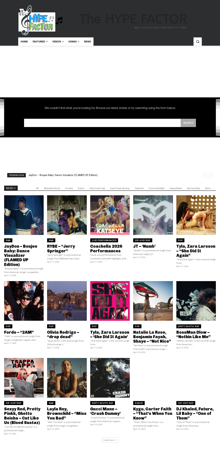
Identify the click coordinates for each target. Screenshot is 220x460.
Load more (110, 440)
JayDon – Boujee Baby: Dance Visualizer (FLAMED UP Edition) (62, 175)
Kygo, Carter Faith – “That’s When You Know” (152, 414)
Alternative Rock (52, 188)
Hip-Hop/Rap (193, 188)
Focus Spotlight (156, 188)
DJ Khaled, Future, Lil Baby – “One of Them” (195, 414)
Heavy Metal (176, 188)
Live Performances (104, 240)
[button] (198, 41)
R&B (8, 240)
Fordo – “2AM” (19, 332)
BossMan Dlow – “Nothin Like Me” (193, 334)
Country (69, 188)
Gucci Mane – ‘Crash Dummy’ (105, 411)
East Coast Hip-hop (120, 188)
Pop (180, 240)
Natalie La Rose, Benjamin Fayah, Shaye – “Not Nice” (152, 337)
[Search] (188, 123)
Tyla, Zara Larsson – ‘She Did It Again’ (109, 334)
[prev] (205, 175)
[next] (210, 175)
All (37, 188)
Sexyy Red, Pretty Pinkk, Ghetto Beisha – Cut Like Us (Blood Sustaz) (22, 416)
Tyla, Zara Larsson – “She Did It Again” (195, 251)
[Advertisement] (110, 71)
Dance (81, 188)
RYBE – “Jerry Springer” (61, 248)
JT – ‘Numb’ (144, 246)
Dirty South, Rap (97, 188)
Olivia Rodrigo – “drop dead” (63, 334)
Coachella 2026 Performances (106, 248)
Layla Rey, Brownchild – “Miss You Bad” (66, 414)
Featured (139, 188)
